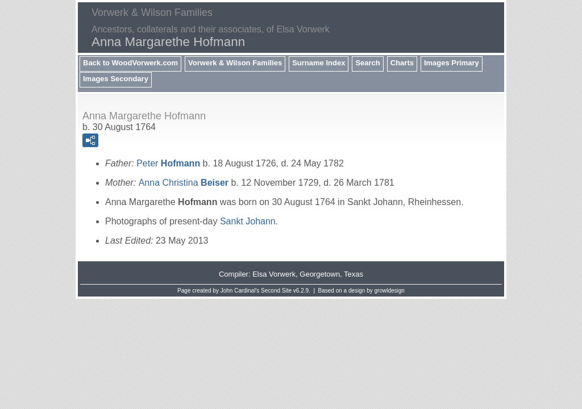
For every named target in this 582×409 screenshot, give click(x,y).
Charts (402, 63)
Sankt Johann (248, 221)
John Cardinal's (240, 290)
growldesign (390, 290)
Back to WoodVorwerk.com (130, 63)
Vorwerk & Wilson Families (235, 63)
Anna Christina (183, 182)
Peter (168, 163)
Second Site (276, 290)
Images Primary (451, 63)
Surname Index (318, 63)
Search (367, 63)
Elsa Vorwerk (274, 274)
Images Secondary (115, 78)
